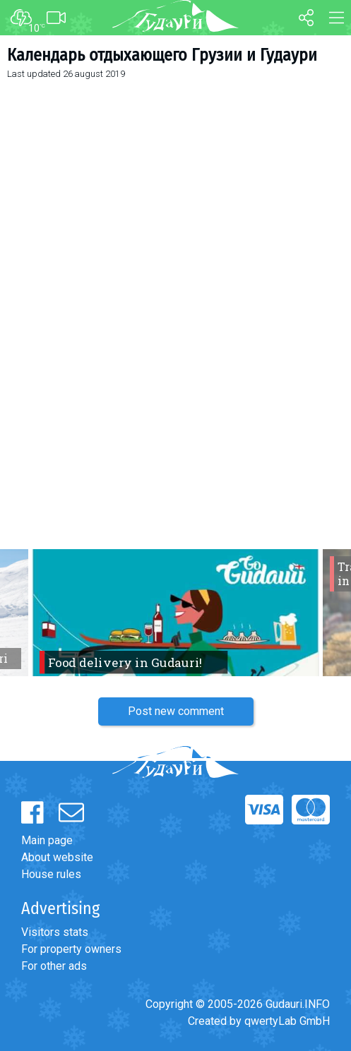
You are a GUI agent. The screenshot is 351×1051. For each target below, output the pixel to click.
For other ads (54, 966)
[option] (175, 612)
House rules (51, 874)
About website (57, 857)
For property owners (71, 949)
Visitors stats (54, 932)
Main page (47, 840)
